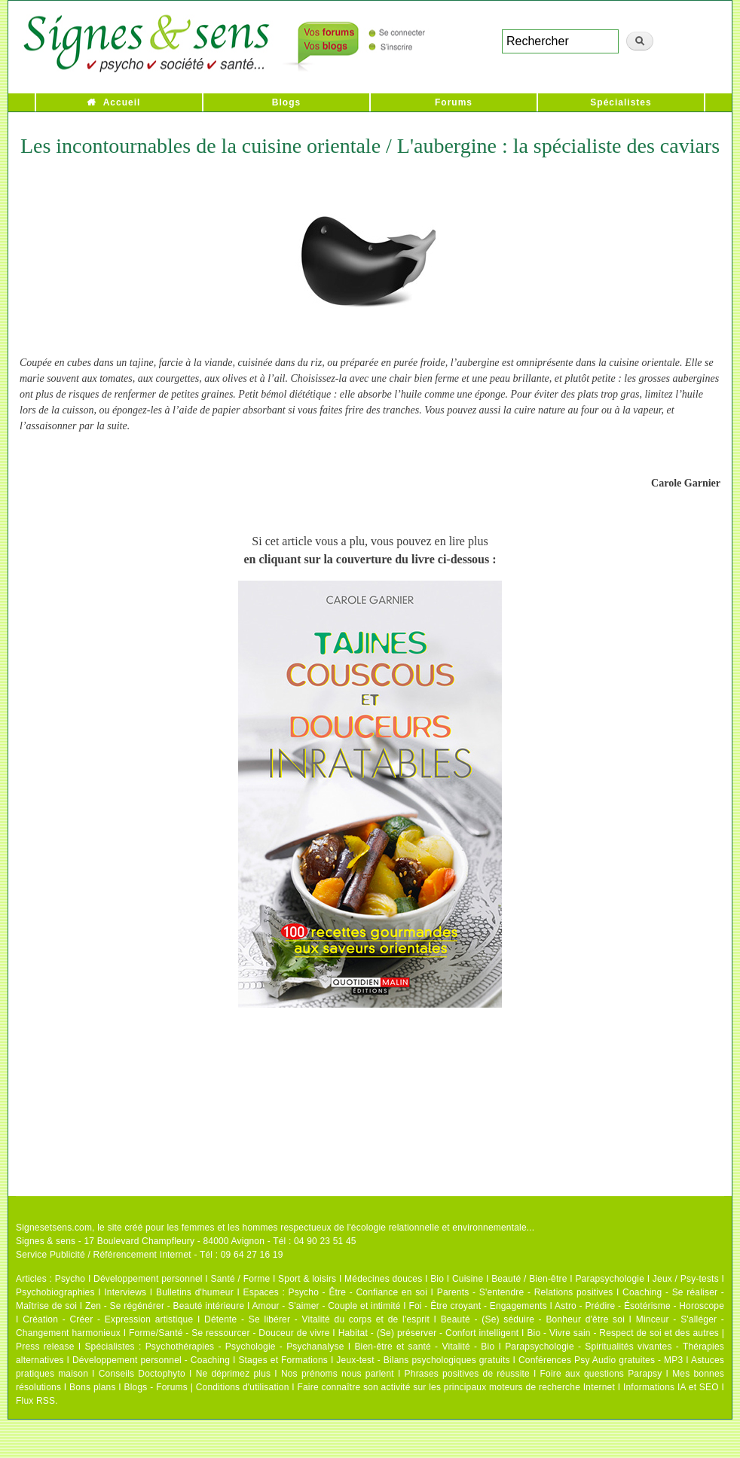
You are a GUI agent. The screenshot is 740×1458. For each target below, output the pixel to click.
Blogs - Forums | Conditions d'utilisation (206, 1387)
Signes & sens (45, 1241)
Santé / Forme (241, 1278)
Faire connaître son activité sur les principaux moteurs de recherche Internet (457, 1387)
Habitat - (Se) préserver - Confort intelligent (428, 1333)
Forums (453, 102)
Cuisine (467, 1278)
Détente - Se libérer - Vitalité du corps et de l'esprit (317, 1319)
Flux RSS (35, 1400)
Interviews (125, 1292)
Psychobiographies (55, 1292)
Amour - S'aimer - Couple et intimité (326, 1306)
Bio (437, 1278)
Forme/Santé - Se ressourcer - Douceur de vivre (229, 1333)
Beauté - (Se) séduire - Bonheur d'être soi (533, 1319)
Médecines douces (383, 1278)
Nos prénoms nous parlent (337, 1373)
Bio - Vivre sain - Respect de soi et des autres (623, 1333)
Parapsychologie (609, 1278)
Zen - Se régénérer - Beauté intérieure (164, 1306)
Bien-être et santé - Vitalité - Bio (424, 1346)
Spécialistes (620, 102)
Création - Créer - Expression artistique (108, 1319)
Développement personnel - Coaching (151, 1360)
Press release (45, 1346)
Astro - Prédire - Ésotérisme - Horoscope (639, 1306)
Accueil (122, 102)
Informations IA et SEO (671, 1387)
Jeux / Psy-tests (686, 1278)
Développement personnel (148, 1278)
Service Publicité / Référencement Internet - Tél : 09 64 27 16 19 (149, 1254)
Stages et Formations (283, 1360)
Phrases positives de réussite (467, 1373)
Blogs (286, 102)
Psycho (70, 1278)
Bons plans (92, 1387)
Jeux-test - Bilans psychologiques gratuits (422, 1360)
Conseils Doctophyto (142, 1373)
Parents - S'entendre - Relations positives (525, 1292)
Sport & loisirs (307, 1278)
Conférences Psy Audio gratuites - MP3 (600, 1360)
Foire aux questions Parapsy (601, 1373)
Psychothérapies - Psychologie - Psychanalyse (244, 1346)
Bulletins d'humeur (195, 1292)
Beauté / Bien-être (529, 1278)
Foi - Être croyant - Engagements (477, 1306)
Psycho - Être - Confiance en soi (358, 1292)
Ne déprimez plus (233, 1373)
